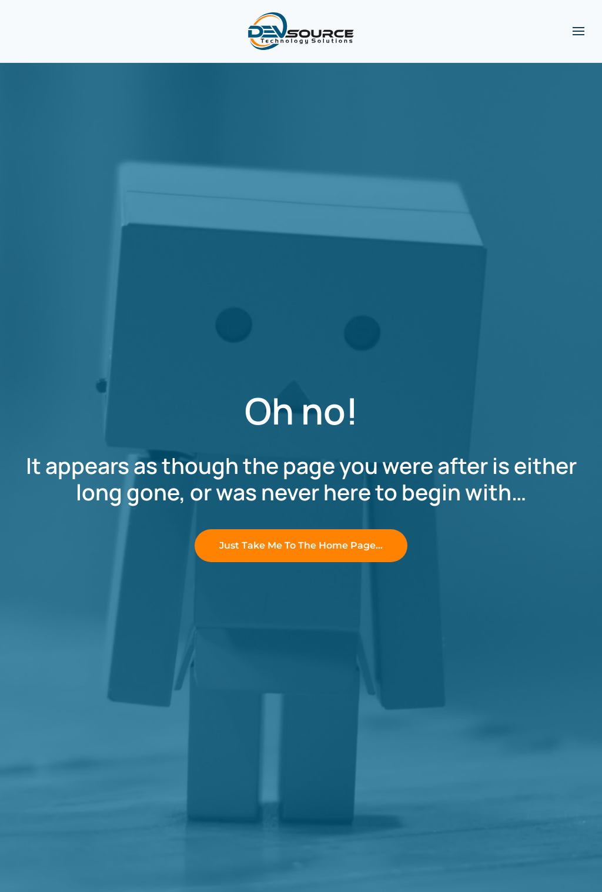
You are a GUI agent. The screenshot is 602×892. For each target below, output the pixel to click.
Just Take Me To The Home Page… (301, 545)
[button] (578, 31)
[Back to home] (301, 31)
